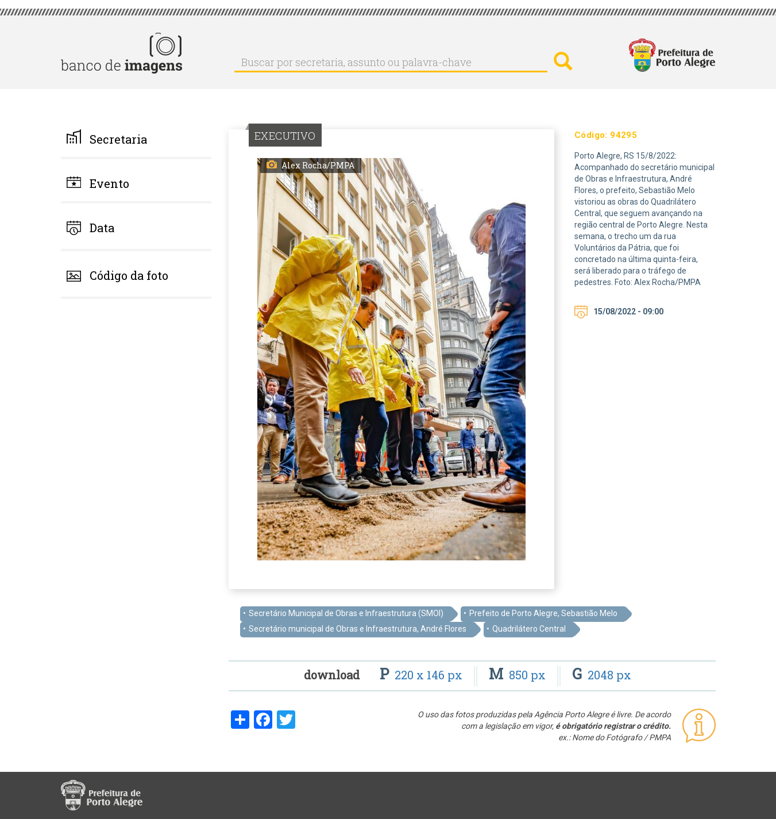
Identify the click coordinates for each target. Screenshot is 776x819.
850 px (519, 674)
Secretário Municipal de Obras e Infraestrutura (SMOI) (346, 613)
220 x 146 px (422, 674)
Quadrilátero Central (529, 628)
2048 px (601, 674)
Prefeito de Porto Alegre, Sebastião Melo (543, 613)
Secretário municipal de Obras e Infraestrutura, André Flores (357, 628)
